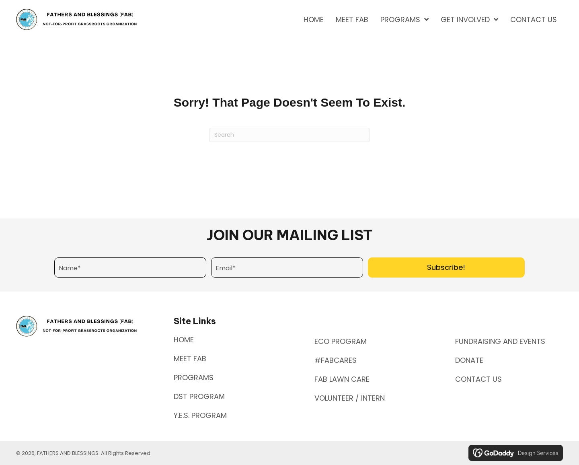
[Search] (289, 135)
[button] (446, 267)
